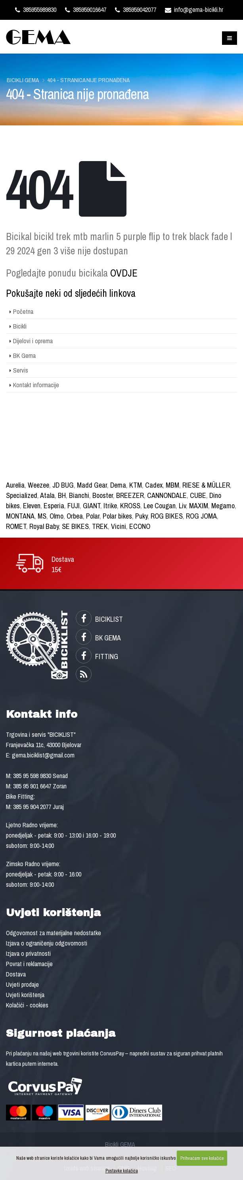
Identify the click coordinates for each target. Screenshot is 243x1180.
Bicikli (20, 326)
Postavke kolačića (121, 1171)
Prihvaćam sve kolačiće (202, 1158)
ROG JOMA (201, 516)
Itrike (110, 506)
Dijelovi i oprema (33, 340)
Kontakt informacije (36, 385)
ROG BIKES (167, 516)
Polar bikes (117, 516)
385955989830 (35, 9)
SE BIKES (75, 526)
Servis (20, 370)
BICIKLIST (99, 619)
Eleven (31, 506)
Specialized (21, 495)
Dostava (16, 974)
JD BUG (63, 485)
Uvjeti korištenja (25, 994)
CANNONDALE (167, 495)
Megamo (223, 506)
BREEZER (130, 495)
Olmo (56, 516)
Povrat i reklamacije (29, 963)
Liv (182, 506)
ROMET (16, 526)
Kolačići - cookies (27, 1005)
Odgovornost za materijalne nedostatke (53, 932)
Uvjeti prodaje (22, 984)
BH (62, 495)
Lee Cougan (160, 506)
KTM (135, 485)
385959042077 (135, 9)
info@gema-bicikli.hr (194, 9)
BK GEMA (98, 637)
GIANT (91, 506)
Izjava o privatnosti (28, 953)
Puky (141, 516)
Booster (102, 495)
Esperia (54, 506)
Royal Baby (44, 526)
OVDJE (124, 273)
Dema (118, 485)
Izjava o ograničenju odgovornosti (46, 943)
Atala (47, 495)
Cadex (154, 485)
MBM (172, 485)
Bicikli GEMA (23, 80)
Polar (92, 516)
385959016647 (85, 9)
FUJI (73, 506)
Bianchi (79, 495)
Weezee (38, 485)
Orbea (75, 516)
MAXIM (198, 506)
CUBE (198, 495)
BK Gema (24, 355)
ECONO (139, 526)
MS (42, 516)
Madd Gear (92, 485)
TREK (100, 526)
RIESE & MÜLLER (206, 485)
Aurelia (15, 485)
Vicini (118, 526)
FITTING (97, 656)
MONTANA (20, 516)
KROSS (130, 506)
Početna (23, 311)
